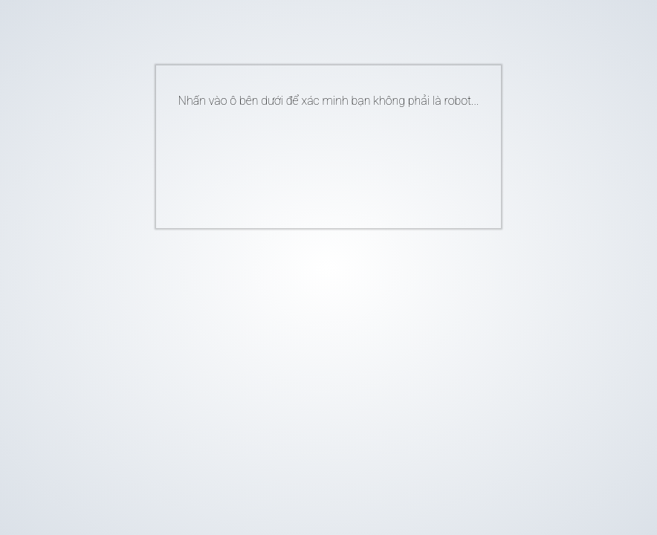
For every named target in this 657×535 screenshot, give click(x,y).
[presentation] (306, 162)
